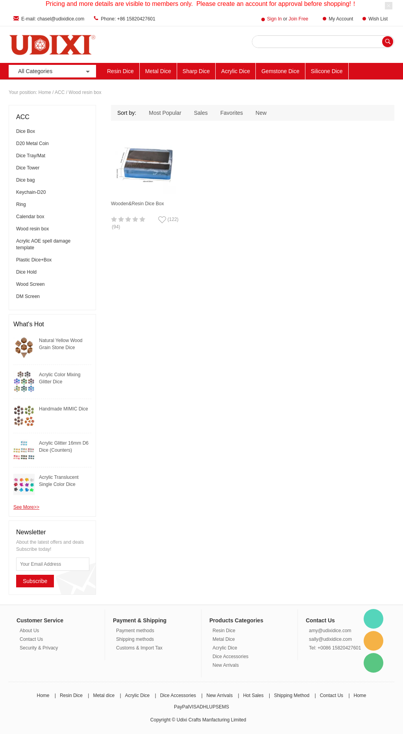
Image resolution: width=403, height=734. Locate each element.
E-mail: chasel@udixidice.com (52, 19)
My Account (341, 19)
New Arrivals (226, 665)
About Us (29, 630)
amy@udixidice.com (330, 630)
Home (45, 92)
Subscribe (35, 581)
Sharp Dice (196, 71)
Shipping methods (135, 639)
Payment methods (135, 630)
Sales (201, 113)
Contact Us (31, 639)
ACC (60, 92)
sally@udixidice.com (330, 639)
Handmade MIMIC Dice (63, 409)
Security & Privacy (39, 648)
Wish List (378, 19)
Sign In (274, 19)
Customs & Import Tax (139, 648)
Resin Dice (120, 71)
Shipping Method (291, 695)
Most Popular (165, 113)
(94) (116, 227)
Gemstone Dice (280, 71)
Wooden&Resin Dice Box (137, 203)
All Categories (54, 71)
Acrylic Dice (235, 71)
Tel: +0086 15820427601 (335, 648)
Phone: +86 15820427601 (128, 19)
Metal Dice (158, 71)
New (260, 113)
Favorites (231, 113)
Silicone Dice (327, 71)
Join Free (298, 19)
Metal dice (104, 695)
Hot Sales (253, 695)
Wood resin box (84, 92)
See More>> (26, 507)
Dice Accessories (230, 656)
